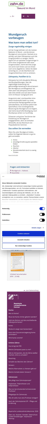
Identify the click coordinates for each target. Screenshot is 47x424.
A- (10, 16)
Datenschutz (33, 415)
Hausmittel (14, 173)
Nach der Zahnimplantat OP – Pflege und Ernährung (23, 402)
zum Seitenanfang (31, 290)
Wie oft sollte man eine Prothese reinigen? (23, 398)
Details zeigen (36, 228)
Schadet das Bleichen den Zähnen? (21, 362)
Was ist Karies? (14, 313)
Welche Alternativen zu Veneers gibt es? (22, 369)
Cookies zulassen (23, 233)
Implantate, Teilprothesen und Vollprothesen (19, 385)
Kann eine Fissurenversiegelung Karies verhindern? (22, 333)
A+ (13, 16)
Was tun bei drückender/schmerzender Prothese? (22, 390)
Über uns (12, 415)
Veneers (11, 365)
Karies (11, 326)
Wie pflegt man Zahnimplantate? (20, 380)
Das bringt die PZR (15, 346)
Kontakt (25, 415)
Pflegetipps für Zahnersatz (18, 394)
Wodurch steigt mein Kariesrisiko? (20, 329)
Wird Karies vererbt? (16, 338)
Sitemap (11, 418)
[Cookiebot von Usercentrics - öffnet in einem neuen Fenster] (36, 176)
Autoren (19, 415)
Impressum (28, 417)
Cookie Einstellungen (16, 417)
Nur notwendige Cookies (23, 246)
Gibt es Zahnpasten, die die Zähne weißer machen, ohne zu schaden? (23, 354)
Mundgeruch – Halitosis (19, 171)
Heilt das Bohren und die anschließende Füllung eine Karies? (22, 321)
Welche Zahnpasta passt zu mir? (20, 350)
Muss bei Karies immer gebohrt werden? (23, 317)
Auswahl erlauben (23, 240)
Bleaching (12, 358)
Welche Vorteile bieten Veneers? (20, 372)
